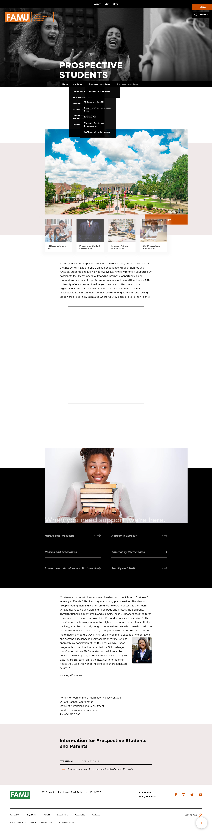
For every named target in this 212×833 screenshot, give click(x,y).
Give (115, 4)
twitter (191, 795)
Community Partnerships (128, 559)
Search (203, 14)
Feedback (96, 815)
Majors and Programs (59, 542)
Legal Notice (32, 815)
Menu (202, 7)
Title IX (47, 815)
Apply (97, 4)
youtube (200, 795)
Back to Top (190, 815)
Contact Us (145, 792)
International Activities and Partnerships (72, 575)
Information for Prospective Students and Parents (97, 769)
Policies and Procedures (61, 559)
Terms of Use (15, 815)
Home (65, 84)
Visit (107, 4)
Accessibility (80, 815)
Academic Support (124, 542)
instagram (183, 794)
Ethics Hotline (62, 815)
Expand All (67, 761)
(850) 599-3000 (147, 796)
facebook (176, 794)
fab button (201, 823)
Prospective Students (99, 84)
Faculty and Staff (123, 575)
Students (77, 84)
